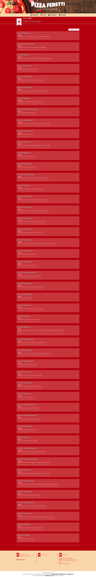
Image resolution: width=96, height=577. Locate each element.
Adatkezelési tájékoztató (59, 574)
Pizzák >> (30, 18)
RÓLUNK (62, 15)
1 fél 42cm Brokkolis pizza (25, 76)
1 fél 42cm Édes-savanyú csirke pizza (28, 109)
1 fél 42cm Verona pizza (24, 513)
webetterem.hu (49, 575)
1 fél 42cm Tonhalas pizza (25, 491)
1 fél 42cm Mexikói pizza (24, 305)
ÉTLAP (43, 15)
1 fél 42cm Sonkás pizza (24, 393)
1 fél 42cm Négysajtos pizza (25, 350)
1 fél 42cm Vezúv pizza (24, 524)
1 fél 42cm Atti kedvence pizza (26, 44)
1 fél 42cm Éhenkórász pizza (25, 120)
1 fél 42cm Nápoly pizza (24, 327)
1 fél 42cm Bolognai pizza (25, 65)
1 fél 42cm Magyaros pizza (25, 283)
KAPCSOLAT (52, 15)
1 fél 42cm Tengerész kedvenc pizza (28, 459)
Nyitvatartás (21, 559)
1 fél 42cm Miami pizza (24, 316)
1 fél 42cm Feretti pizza (24, 142)
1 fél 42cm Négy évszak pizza (26, 339)
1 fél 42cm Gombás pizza (25, 163)
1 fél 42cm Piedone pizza (25, 372)
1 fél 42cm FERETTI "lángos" (25, 131)
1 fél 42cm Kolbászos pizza (25, 251)
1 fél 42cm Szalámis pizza (25, 426)
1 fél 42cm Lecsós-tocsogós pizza (27, 272)
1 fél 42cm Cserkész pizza (25, 87)
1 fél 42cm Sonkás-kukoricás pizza (27, 415)
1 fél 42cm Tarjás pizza (24, 437)
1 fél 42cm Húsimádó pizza (25, 207)
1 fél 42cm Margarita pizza (25, 294)
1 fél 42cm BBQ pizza (23, 55)
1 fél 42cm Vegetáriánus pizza (26, 502)
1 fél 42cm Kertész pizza (24, 240)
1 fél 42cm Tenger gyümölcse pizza (27, 448)
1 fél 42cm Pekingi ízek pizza (25, 361)
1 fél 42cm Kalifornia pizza (25, 229)
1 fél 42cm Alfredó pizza (24, 33)
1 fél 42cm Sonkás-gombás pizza (27, 404)
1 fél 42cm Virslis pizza (24, 535)
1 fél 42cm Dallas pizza (24, 98)
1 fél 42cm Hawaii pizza (24, 185)
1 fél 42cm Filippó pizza (24, 153)
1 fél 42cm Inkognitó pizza (25, 218)
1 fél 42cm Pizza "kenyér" (25, 383)
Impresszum (70, 574)
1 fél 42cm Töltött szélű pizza (26, 481)
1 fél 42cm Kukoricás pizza (25, 261)
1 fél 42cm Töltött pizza (24, 470)
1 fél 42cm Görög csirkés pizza (26, 174)
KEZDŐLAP (34, 15)
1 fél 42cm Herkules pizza (25, 196)
